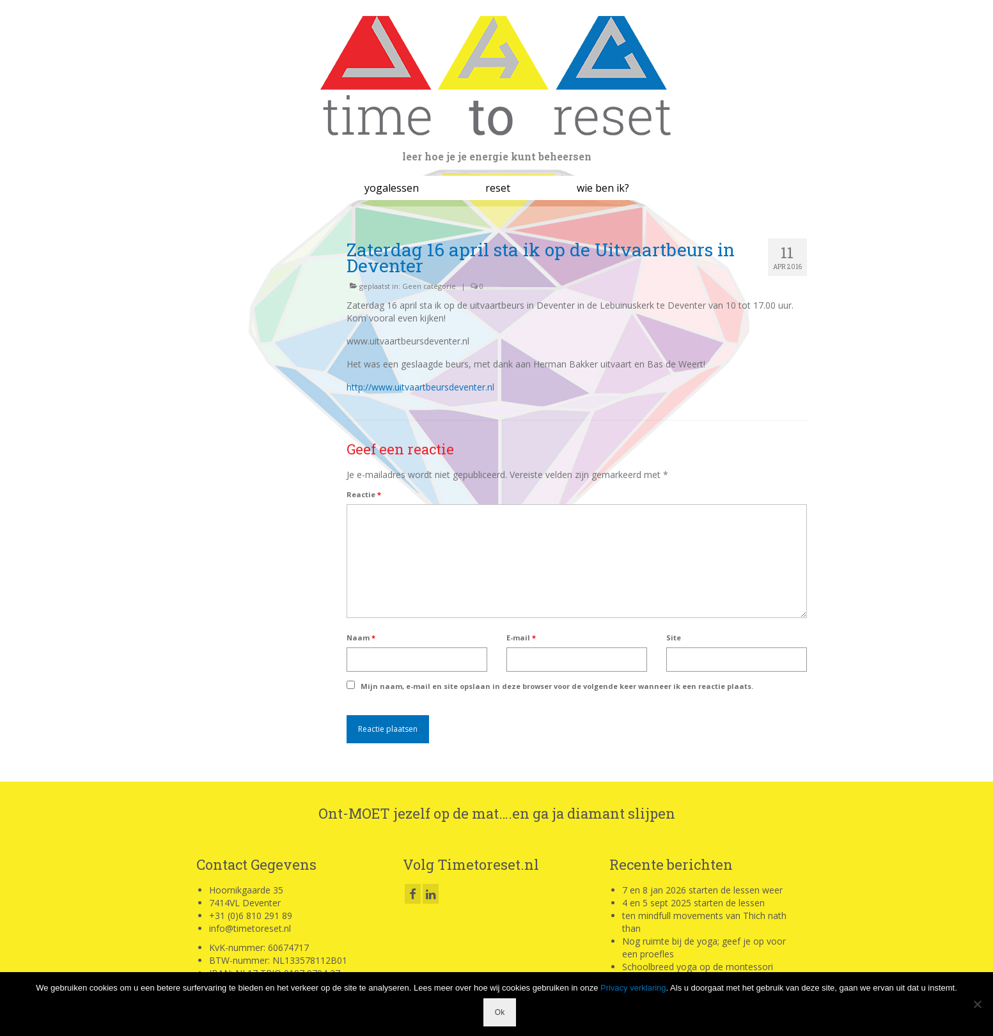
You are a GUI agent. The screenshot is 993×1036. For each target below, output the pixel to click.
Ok (499, 1012)
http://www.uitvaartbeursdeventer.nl (420, 387)
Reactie (364, 494)
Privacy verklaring (633, 988)
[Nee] (977, 1004)
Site (673, 637)
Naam (361, 637)
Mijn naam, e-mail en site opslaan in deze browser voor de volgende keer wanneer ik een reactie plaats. (557, 686)
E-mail (521, 637)
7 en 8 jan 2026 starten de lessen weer (702, 890)
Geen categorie (429, 286)
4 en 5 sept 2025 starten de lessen (693, 903)
